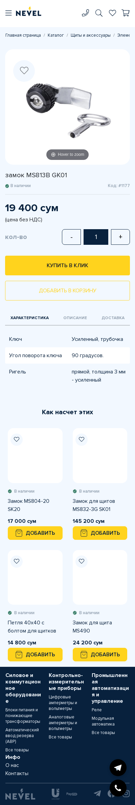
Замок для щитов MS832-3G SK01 (94, 505)
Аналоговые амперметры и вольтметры (63, 722)
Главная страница (23, 35)
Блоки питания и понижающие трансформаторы (22, 715)
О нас (12, 765)
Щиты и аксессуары (91, 35)
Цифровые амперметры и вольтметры (63, 702)
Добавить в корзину (67, 290)
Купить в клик (67, 265)
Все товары (17, 750)
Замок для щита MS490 (92, 626)
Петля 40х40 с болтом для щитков (32, 626)
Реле (97, 710)
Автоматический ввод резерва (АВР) (22, 735)
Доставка (113, 318)
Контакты (16, 773)
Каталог (56, 35)
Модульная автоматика (103, 721)
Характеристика (29, 318)
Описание (75, 318)
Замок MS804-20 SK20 (28, 505)
